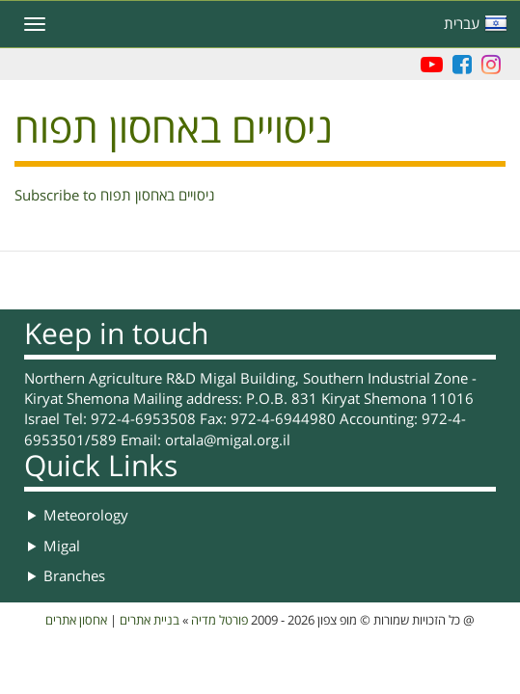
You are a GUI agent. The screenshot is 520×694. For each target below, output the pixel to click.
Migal (61, 546)
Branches (74, 576)
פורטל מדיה (219, 620)
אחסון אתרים (76, 620)
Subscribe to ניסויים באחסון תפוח (114, 195)
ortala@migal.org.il (227, 440)
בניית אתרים (149, 620)
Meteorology (85, 515)
